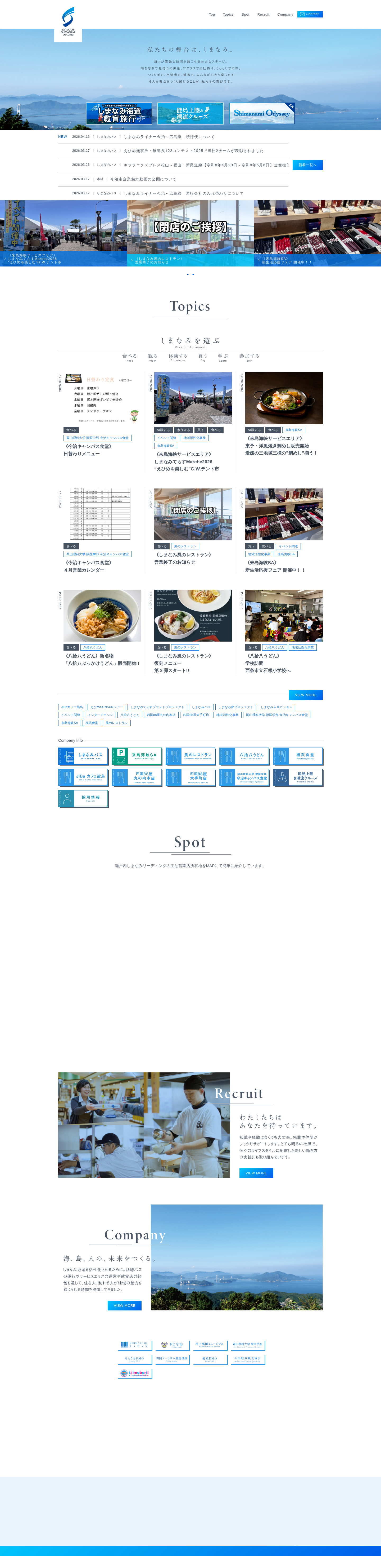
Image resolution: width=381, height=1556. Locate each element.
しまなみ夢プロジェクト (235, 710)
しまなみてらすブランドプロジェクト (157, 710)
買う (200, 438)
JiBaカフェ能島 (72, 710)
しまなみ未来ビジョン (276, 710)
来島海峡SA (165, 454)
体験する (163, 438)
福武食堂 (91, 725)
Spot (245, 14)
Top (212, 14)
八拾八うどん (92, 655)
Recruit (263, 14)
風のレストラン (185, 554)
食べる (71, 438)
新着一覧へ (308, 165)
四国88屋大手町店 (196, 717)
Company (285, 14)
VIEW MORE (306, 698)
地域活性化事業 (195, 446)
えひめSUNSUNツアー (106, 710)
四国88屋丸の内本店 (161, 717)
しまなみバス (201, 710)
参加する (183, 438)
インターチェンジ (100, 717)
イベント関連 (166, 446)
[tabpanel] (63, 239)
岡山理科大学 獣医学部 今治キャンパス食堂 (97, 446)
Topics (228, 14)
